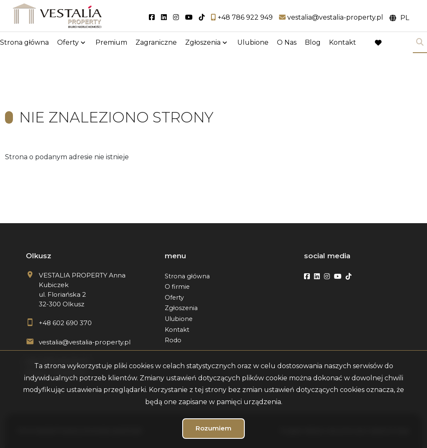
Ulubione (253, 43)
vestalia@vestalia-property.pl (85, 342)
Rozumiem (213, 428)
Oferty (68, 43)
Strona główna (24, 43)
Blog (313, 43)
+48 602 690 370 (65, 323)
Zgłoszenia (203, 43)
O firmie (177, 286)
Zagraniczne (156, 43)
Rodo (173, 340)
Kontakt (342, 43)
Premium (111, 43)
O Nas (286, 43)
